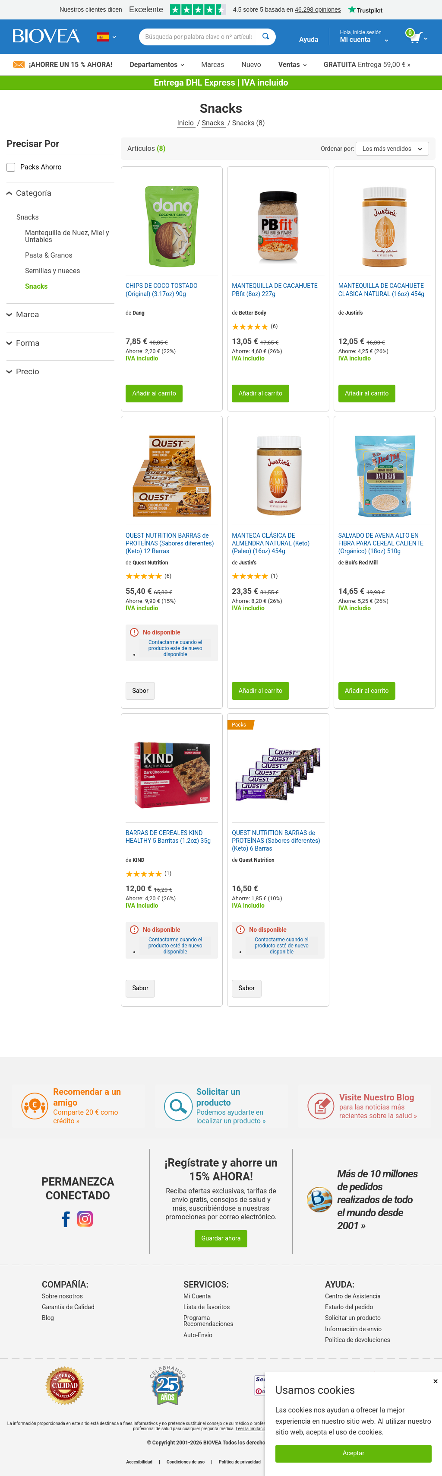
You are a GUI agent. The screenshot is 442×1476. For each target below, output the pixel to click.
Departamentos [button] (156, 65)
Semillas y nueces (52, 271)
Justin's (354, 313)
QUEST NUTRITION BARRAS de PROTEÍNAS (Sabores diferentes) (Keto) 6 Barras (276, 840)
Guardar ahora (220, 1238)
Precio (22, 371)
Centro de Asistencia (353, 1296)
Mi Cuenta (197, 1296)
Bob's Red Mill (361, 563)
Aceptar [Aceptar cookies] (353, 1453)
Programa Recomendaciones (208, 1320)
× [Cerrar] (435, 1381)
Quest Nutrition (150, 563)
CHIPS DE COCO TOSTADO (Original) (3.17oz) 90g (162, 289)
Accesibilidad (139, 1462)
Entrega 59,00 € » (367, 65)
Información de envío (353, 1329)
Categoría (28, 193)
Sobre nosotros (62, 1296)
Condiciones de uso (186, 1462)
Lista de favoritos (206, 1307)
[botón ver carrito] (419, 38)
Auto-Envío (197, 1335)
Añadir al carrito (154, 393)
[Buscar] (266, 37)
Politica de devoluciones (357, 1339)
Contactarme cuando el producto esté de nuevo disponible (175, 648)
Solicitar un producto (353, 1317)
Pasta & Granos (49, 255)
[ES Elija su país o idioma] (106, 37)
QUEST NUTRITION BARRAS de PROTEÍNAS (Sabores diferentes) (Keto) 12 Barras (170, 543)
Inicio (186, 123)
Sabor (140, 691)
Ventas (292, 65)
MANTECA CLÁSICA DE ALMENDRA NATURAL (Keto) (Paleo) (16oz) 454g (270, 543)
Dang (139, 313)
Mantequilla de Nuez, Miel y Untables (67, 236)
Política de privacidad (240, 1462)
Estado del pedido (349, 1307)
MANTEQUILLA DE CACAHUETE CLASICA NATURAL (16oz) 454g (381, 289)
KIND (138, 860)
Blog (48, 1317)
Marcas (212, 65)
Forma (23, 343)
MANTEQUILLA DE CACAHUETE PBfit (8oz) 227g (274, 289)
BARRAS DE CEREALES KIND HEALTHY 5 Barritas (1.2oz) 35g (168, 836)
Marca (22, 314)
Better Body (252, 313)
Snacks (214, 123)
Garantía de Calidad (68, 1307)
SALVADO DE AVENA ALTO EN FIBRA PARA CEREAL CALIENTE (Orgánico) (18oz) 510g (380, 543)
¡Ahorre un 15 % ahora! (62, 65)
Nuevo (251, 65)
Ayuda (309, 39)
